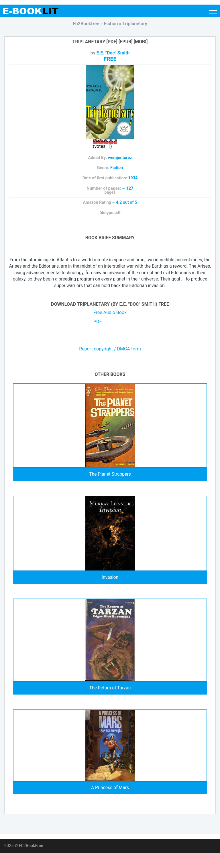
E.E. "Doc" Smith (113, 53)
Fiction (116, 167)
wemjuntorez (120, 157)
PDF (97, 321)
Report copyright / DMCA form (110, 349)
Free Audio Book (110, 312)
